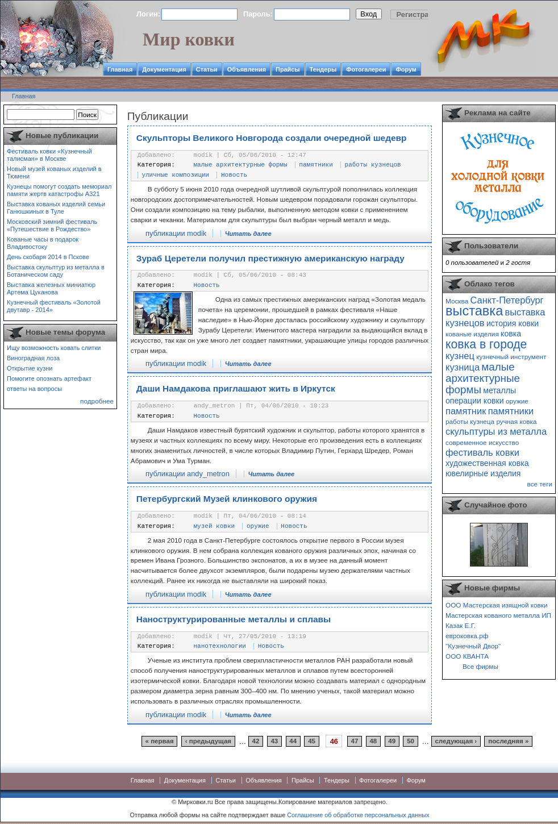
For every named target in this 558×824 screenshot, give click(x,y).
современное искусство (482, 442)
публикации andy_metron (187, 473)
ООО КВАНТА (467, 656)
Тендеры (323, 69)
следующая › (456, 741)
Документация (164, 69)
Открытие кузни (30, 368)
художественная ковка (487, 463)
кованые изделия (472, 334)
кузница (462, 367)
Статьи (207, 69)
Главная (119, 69)
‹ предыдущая (208, 741)
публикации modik (175, 233)
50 (410, 741)
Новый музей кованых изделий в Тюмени (54, 172)
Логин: (148, 14)
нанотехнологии (220, 646)
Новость (234, 175)
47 (355, 741)
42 (256, 741)
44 (293, 741)
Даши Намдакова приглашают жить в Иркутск (235, 388)
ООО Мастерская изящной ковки (496, 605)
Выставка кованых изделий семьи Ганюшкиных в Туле (56, 208)
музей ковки (214, 526)
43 (274, 741)
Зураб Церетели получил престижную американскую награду (270, 258)
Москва (456, 301)
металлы (499, 390)
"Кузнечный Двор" (473, 646)
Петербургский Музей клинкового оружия (226, 498)
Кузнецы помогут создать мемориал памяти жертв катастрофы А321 (59, 190)
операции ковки (474, 400)
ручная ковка (516, 421)
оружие (258, 526)
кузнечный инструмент (511, 356)
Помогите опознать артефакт (49, 378)
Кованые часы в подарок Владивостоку (42, 243)
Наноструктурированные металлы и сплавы (233, 619)
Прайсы (288, 69)
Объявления (246, 69)
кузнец (459, 356)
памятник (465, 411)
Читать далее (248, 233)
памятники (315, 164)
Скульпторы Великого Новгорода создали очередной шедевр (271, 138)
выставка (474, 310)
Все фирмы (480, 666)
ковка (511, 333)
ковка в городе (486, 344)
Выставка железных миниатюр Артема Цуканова (51, 288)
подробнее (97, 401)
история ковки (512, 323)
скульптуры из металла (496, 431)
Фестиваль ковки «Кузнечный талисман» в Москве (49, 155)
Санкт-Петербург (506, 300)
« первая (159, 741)
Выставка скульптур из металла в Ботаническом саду (56, 271)
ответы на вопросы (34, 388)
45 (311, 741)
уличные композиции (175, 175)
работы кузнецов (373, 164)
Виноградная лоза (33, 358)
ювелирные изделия (483, 473)
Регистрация (419, 14)
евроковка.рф (466, 635)
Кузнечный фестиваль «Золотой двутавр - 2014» (54, 306)
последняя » (508, 741)
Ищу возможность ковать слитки (54, 347)
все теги (539, 484)
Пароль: (258, 14)
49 (391, 741)
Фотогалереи (366, 69)
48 (373, 741)
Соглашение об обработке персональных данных (358, 814)
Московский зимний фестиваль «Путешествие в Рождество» (52, 225)
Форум (405, 69)
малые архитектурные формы (241, 164)
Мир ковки (189, 39)
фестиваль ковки (482, 452)
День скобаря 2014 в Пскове (48, 256)
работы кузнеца (469, 421)
